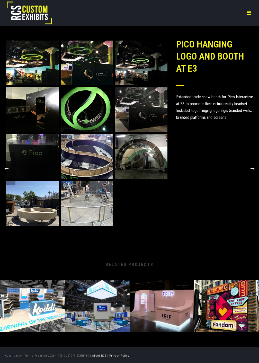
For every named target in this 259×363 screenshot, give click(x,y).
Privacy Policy (119, 355)
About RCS (99, 355)
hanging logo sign (213, 110)
